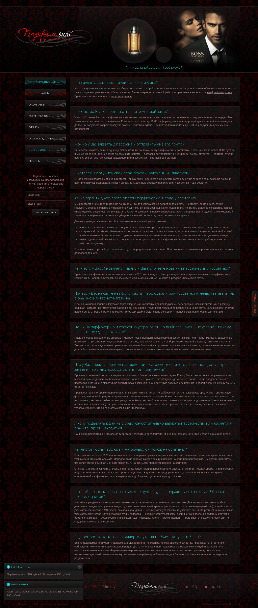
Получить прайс (45, 82)
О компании (37, 104)
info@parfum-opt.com (219, 92)
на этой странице (121, 96)
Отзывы (34, 127)
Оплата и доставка (42, 138)
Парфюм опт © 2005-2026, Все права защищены (43, 604)
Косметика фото (40, 116)
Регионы (34, 161)
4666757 (100, 586)
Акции (45, 93)
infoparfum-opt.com (205, 586)
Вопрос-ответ (38, 150)
